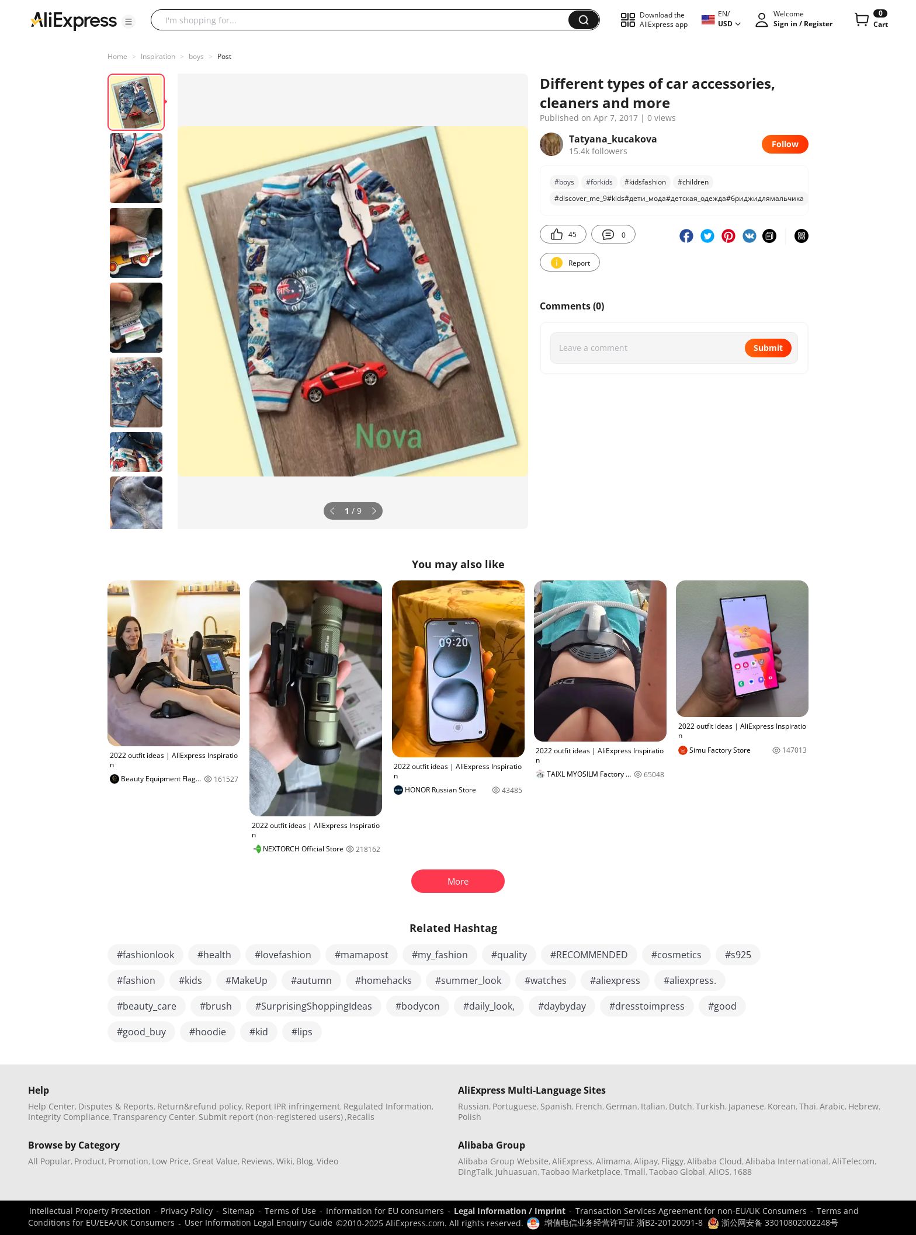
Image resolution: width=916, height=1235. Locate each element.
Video (327, 1161)
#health (214, 954)
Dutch (680, 1106)
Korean (782, 1106)
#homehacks (383, 980)
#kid (258, 1031)
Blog (304, 1161)
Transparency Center (154, 1116)
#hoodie (207, 1031)
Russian (473, 1106)
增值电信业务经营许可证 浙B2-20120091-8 (623, 1222)
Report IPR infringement (292, 1106)
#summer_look (468, 980)
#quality (509, 954)
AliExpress (572, 1161)
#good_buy (141, 1031)
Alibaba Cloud (714, 1161)
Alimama (613, 1161)
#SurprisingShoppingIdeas (313, 1006)
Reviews (257, 1161)
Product (89, 1161)
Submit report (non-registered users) (271, 1116)
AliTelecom (853, 1161)
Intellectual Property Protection (90, 1210)
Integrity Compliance (68, 1116)
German (621, 1106)
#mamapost (361, 954)
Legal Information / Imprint (509, 1210)
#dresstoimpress (647, 1006)
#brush (216, 1006)
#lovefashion (283, 954)
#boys (564, 182)
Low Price (170, 1161)
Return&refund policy (199, 1106)
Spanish (556, 1106)
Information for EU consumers (385, 1210)
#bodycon (417, 1006)
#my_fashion (440, 954)
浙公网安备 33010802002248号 (772, 1222)
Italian (653, 1106)
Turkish (710, 1106)
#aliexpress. (690, 980)
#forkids (599, 182)
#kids (190, 980)
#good (722, 1006)
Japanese (746, 1106)
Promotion (128, 1161)
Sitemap (239, 1210)
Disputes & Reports (116, 1106)
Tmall (635, 1171)
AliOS (719, 1171)
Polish (469, 1116)
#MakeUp (246, 980)
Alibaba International (786, 1161)
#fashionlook (145, 954)
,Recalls (359, 1116)
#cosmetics (676, 954)
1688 (742, 1171)
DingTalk (475, 1171)
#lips (302, 1031)
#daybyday (562, 1006)
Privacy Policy (187, 1210)
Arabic (832, 1106)
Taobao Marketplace (580, 1171)
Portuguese (514, 1106)
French (588, 1106)
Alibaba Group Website (503, 1161)
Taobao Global (677, 1171)
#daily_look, (489, 1006)
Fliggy (672, 1161)
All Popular (49, 1161)
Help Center (51, 1106)
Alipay (646, 1161)
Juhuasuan (516, 1171)
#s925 (738, 954)
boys (196, 56)
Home (117, 56)
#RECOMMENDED (589, 954)
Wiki (284, 1161)
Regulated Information (388, 1106)
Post (224, 56)
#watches (546, 980)
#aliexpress (615, 980)
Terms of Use (290, 1210)
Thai (807, 1106)
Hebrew (863, 1106)
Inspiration (158, 56)
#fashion (136, 980)
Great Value (215, 1161)
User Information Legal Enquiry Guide (258, 1222)
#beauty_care (146, 1006)
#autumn (311, 980)
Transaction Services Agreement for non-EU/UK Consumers (691, 1210)
